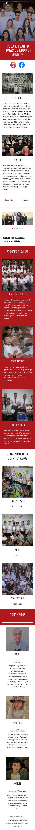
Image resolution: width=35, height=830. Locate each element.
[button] (2, 2)
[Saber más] (9, 200)
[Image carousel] (17, 220)
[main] (17, 50)
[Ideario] (26, 200)
